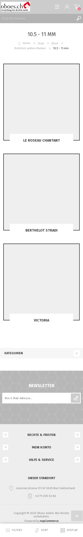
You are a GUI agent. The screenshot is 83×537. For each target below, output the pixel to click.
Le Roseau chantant (41, 140)
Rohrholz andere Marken (30, 48)
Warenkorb (77, 7)
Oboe (54, 43)
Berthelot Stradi (41, 230)
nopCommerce (49, 521)
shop (41, 43)
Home (26, 43)
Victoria (41, 320)
